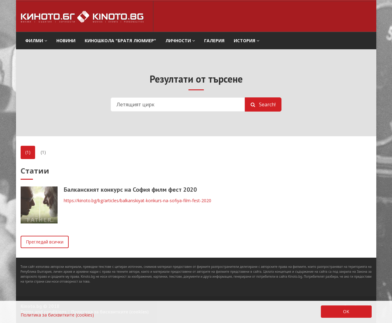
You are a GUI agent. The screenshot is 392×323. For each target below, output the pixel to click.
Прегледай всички (44, 242)
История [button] (246, 40)
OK (346, 311)
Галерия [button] (214, 40)
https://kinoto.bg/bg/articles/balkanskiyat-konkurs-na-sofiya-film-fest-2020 (137, 200)
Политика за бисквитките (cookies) (57, 315)
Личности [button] (180, 40)
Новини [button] (65, 40)
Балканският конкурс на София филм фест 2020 (130, 190)
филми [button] (36, 40)
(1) (27, 152)
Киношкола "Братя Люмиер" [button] (120, 40)
